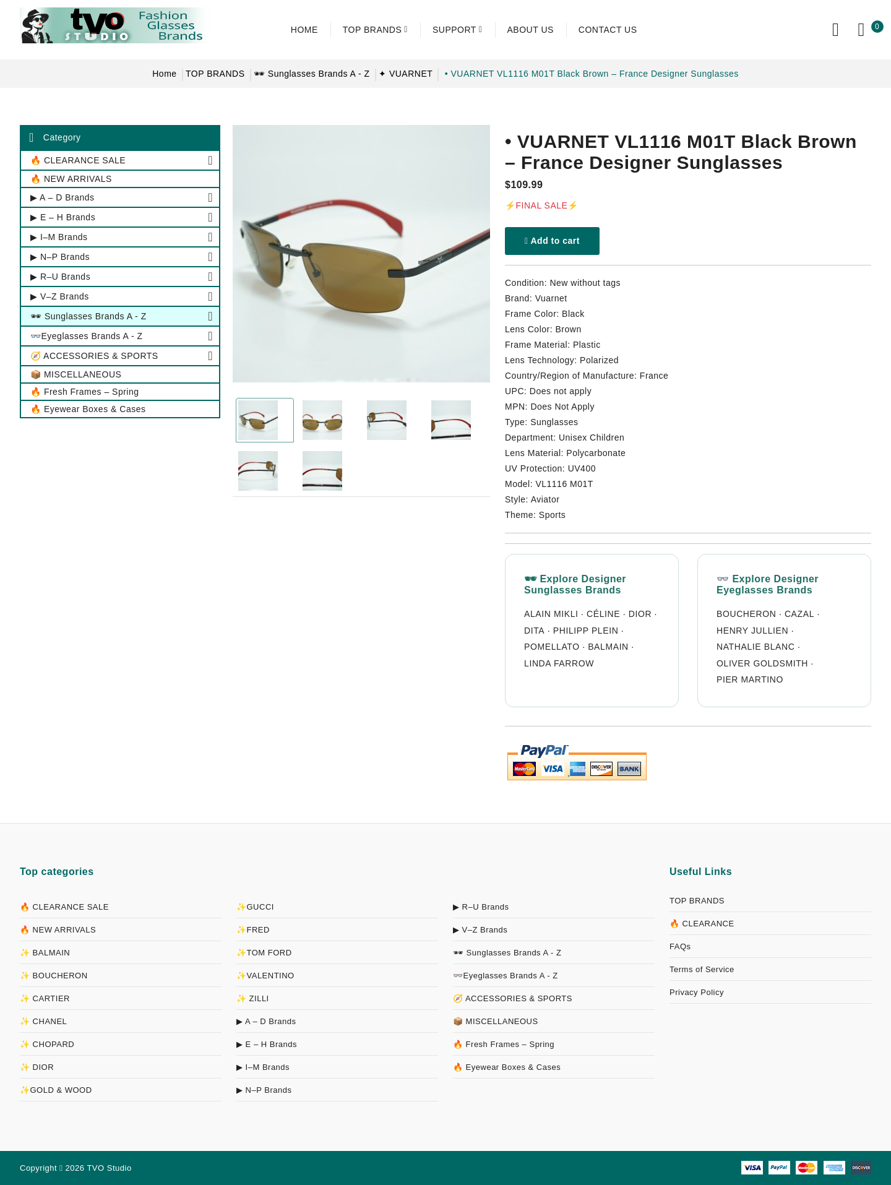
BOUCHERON (746, 614)
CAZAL (799, 614)
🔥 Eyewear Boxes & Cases (507, 1067)
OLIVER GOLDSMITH (762, 663)
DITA (534, 631)
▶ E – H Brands (266, 1044)
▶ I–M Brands (263, 1067)
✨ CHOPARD (47, 1044)
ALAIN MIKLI (551, 614)
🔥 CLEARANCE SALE (64, 906)
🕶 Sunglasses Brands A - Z (312, 74)
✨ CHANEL (43, 1021)
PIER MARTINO (750, 679)
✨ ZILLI (252, 998)
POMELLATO (552, 647)
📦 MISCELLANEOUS (495, 1021)
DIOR (640, 614)
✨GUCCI (255, 906)
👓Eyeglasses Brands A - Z (505, 975)
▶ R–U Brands (481, 906)
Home (164, 74)
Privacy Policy (696, 992)
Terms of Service (701, 969)
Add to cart (552, 241)
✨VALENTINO (265, 975)
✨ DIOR (37, 1067)
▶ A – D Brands (266, 1021)
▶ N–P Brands (263, 1090)
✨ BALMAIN (45, 952)
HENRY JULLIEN (752, 631)
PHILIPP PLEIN (586, 631)
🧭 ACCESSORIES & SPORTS (512, 998)
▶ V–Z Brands (480, 929)
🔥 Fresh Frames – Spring (503, 1044)
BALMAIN (608, 647)
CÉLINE (603, 614)
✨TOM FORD (264, 952)
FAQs (680, 946)
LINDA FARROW (559, 663)
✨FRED (253, 929)
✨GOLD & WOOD (56, 1090)
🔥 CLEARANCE (701, 923)
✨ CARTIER (45, 998)
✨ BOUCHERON (54, 975)
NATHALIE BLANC (755, 647)
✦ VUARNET (406, 74)
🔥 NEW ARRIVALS (58, 929)
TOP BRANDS (215, 74)
